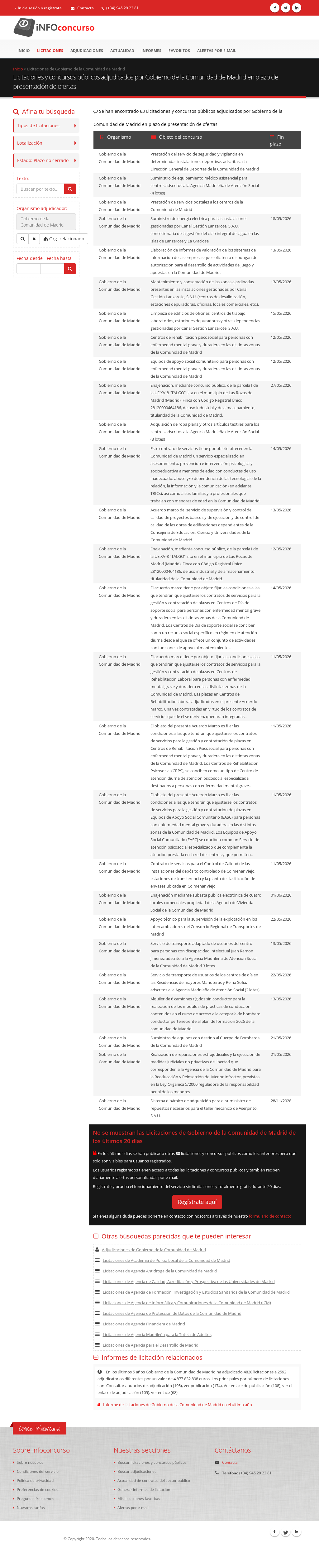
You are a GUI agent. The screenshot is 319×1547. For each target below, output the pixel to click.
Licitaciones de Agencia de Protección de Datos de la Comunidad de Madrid (168, 1313)
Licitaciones (50, 50)
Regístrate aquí (197, 1201)
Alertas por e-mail (216, 50)
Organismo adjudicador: (42, 208)
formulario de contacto (270, 1216)
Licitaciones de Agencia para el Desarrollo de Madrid (146, 1345)
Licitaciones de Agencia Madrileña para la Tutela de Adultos (153, 1334)
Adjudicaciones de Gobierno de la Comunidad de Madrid (150, 1249)
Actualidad (122, 50)
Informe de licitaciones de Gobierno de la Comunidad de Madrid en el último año (175, 1404)
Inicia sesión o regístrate (38, 8)
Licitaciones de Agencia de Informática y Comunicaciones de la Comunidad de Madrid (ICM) (183, 1302)
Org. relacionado (64, 239)
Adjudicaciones (86, 50)
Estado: (43, 160)
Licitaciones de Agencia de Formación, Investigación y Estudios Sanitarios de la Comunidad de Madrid (192, 1292)
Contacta (82, 8)
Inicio (23, 50)
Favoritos (179, 50)
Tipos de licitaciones (38, 125)
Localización (29, 143)
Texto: (23, 178)
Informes (151, 50)
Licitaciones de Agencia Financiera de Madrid (140, 1324)
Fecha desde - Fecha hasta (44, 258)
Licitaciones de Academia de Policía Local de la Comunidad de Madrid (162, 1260)
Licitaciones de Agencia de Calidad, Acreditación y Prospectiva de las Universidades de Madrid (185, 1281)
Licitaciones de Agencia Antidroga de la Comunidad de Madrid (156, 1271)
